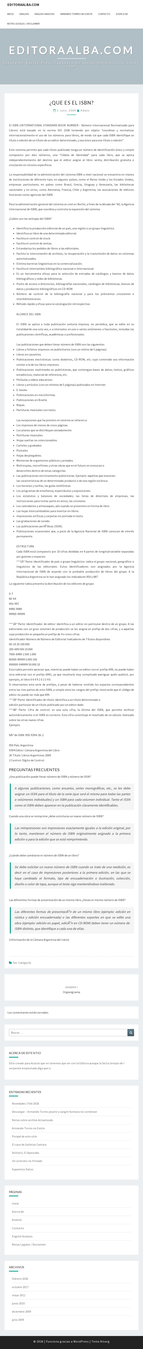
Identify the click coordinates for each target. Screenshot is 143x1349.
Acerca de (122, 14)
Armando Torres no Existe (76, 14)
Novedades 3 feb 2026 (25, 1103)
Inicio (10, 14)
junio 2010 (18, 1303)
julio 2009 (18, 1320)
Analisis (24, 14)
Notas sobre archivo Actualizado (32, 1120)
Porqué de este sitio (24, 1136)
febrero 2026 (20, 1278)
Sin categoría (22, 963)
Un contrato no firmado (27, 1161)
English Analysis (45, 14)
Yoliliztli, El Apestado (25, 1153)
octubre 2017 (20, 1287)
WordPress (81, 1341)
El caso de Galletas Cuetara (29, 1144)
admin (85, 110)
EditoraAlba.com (23, 4)
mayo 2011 (19, 1295)
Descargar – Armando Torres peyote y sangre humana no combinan (54, 1111)
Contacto (104, 14)
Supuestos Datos (22, 1169)
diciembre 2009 (21, 1311)
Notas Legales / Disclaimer (23, 23)
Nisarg (105, 1341)
